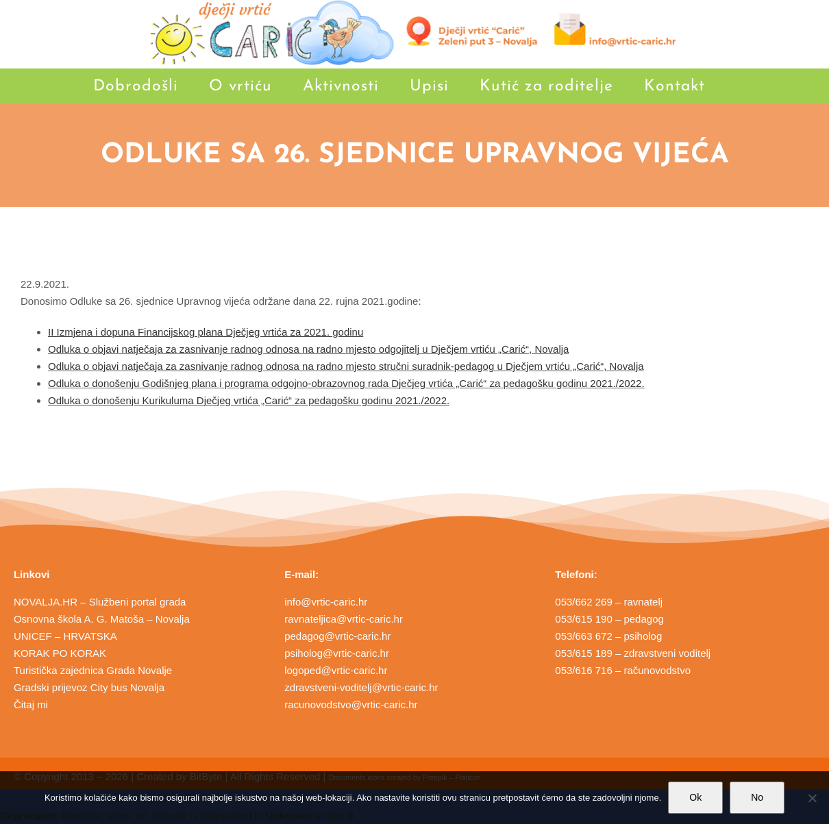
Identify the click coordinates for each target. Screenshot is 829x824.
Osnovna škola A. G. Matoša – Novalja (102, 619)
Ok (695, 797)
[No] (812, 798)
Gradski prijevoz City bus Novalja (89, 687)
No (757, 797)
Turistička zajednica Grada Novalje (93, 670)
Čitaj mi (31, 704)
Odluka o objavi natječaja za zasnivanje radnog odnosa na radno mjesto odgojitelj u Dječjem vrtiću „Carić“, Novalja (308, 349)
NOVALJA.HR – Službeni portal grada (100, 602)
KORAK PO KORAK (60, 653)
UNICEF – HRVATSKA (65, 636)
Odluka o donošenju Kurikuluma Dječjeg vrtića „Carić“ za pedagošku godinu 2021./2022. (248, 400)
